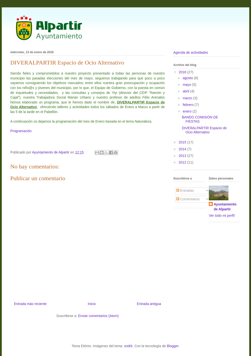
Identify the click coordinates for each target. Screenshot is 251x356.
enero (187, 111)
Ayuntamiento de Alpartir (225, 206)
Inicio (92, 304)
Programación (21, 131)
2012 (183, 162)
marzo (188, 98)
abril (186, 91)
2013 (183, 156)
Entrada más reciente (30, 304)
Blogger (172, 346)
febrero (188, 105)
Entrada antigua (149, 304)
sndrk (128, 346)
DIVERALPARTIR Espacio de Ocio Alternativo (204, 130)
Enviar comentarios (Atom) (98, 316)
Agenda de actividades (190, 52)
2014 (183, 149)
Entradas (185, 190)
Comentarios (188, 199)
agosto (188, 78)
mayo (187, 85)
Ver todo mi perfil (222, 215)
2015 (183, 142)
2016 (183, 72)
